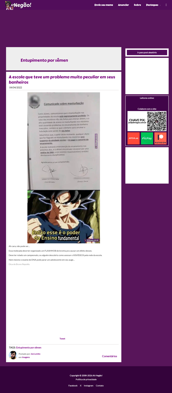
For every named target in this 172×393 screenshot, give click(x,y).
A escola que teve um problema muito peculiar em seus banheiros (62, 79)
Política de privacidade (86, 379)
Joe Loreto (35, 353)
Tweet (62, 338)
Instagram (88, 385)
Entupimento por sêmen (28, 347)
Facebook (72, 385)
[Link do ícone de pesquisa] (166, 4)
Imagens (26, 357)
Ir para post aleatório (147, 52)
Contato (100, 385)
